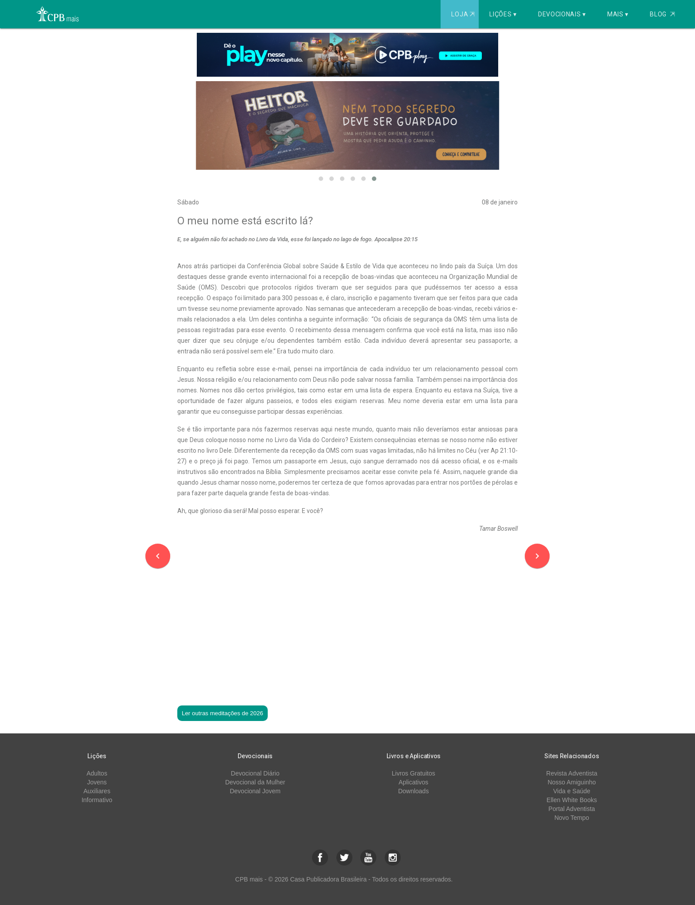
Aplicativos (413, 782)
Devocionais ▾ (562, 14)
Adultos (96, 773)
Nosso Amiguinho (571, 782)
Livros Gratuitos (413, 773)
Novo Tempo (571, 817)
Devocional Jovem (255, 791)
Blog (662, 14)
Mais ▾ (618, 14)
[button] (321, 178)
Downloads (413, 791)
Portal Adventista (571, 808)
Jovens (96, 782)
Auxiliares (96, 791)
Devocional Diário (255, 773)
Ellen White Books (572, 799)
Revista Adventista (571, 773)
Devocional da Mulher (255, 782)
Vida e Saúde (571, 791)
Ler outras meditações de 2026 (222, 713)
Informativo (97, 799)
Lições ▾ (503, 14)
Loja (463, 14)
